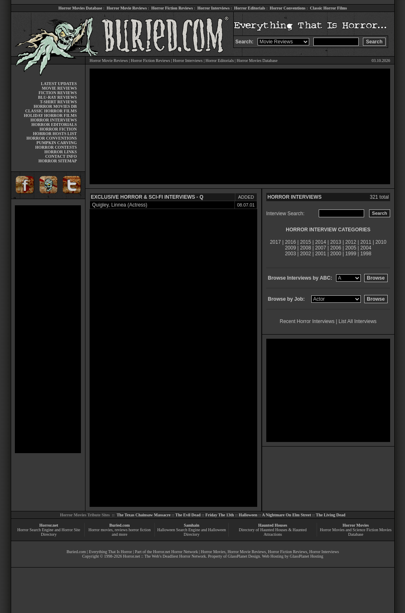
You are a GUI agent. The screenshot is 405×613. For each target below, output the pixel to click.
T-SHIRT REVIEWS (58, 102)
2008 (305, 248)
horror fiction (139, 529)
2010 (380, 242)
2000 (335, 254)
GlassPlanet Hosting (306, 556)
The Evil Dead (188, 515)
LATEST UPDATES (59, 83)
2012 (350, 242)
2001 (320, 254)
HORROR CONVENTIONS (51, 138)
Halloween (248, 515)
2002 (305, 254)
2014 (320, 242)
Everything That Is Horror (110, 551)
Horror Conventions (288, 8)
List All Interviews (358, 321)
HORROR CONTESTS (56, 147)
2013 (335, 242)
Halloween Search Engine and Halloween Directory (191, 532)
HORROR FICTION (58, 129)
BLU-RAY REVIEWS (57, 97)
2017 (275, 242)
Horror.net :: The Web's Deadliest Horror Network (164, 556)
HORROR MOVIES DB (55, 106)
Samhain (191, 525)
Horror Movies (356, 525)
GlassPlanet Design (244, 556)
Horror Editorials (249, 8)
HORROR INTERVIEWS (54, 120)
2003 (290, 254)
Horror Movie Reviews (127, 8)
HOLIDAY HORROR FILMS (50, 115)
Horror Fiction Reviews (172, 8)
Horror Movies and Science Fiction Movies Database (356, 532)
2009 (290, 248)
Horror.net (48, 525)
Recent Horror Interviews (307, 321)
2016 (290, 242)
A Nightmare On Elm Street (286, 515)
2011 (366, 242)
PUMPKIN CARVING (56, 142)
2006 (335, 248)
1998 (366, 254)
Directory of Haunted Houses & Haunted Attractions (273, 532)
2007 (320, 248)
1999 (350, 254)
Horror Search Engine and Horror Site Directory (48, 532)
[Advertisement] (48, 329)
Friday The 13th (219, 515)
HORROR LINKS (60, 152)
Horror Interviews (213, 8)
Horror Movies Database (80, 8)
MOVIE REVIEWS (59, 88)
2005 (350, 248)
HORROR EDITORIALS (54, 124)
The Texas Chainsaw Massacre (143, 515)
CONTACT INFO (61, 156)
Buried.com (119, 525)
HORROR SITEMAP (57, 161)
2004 (366, 248)
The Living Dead (331, 515)
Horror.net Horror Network (175, 551)
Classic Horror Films (328, 8)
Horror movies (100, 529)
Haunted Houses (272, 525)
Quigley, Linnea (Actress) (119, 205)
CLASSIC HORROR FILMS (51, 111)
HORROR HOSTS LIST (55, 133)
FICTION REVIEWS (57, 92)
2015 (305, 242)
